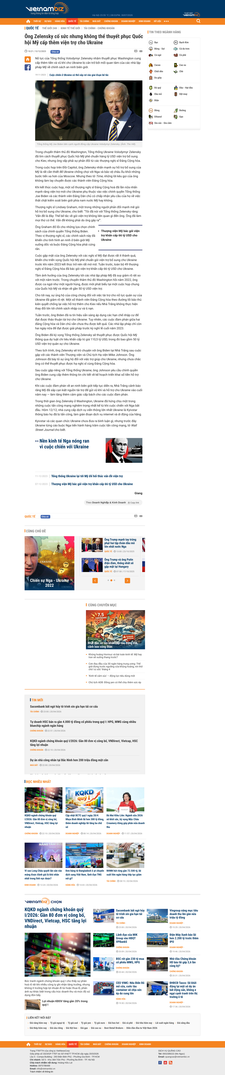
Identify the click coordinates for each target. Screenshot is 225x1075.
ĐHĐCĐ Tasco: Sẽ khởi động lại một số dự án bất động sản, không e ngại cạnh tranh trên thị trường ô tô (183, 990)
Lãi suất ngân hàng (164, 1023)
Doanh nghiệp (72, 833)
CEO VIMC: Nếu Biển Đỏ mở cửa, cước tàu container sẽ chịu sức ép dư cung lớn (130, 988)
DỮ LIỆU (157, 21)
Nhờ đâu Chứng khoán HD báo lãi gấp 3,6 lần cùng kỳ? (183, 962)
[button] (95, 580)
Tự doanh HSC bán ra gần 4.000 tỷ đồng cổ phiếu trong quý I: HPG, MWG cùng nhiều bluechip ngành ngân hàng (83, 724)
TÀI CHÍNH (84, 21)
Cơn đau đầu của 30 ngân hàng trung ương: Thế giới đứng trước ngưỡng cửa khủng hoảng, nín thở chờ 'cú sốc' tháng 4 (116, 666)
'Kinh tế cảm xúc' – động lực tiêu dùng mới (112, 676)
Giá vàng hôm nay (38, 1023)
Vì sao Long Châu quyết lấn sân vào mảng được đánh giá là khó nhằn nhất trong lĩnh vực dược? (43, 874)
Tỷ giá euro (99, 1023)
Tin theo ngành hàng (165, 32)
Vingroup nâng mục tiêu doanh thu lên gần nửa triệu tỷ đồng (184, 914)
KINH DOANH (144, 21)
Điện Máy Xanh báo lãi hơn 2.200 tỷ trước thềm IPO (184, 938)
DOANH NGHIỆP (128, 21)
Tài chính (34, 711)
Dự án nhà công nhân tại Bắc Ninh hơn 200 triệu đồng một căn (69, 760)
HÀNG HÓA (60, 21)
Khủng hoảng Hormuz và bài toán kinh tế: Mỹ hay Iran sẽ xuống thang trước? (115, 656)
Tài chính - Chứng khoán (99, 28)
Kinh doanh (30, 885)
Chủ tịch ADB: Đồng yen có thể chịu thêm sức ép (115, 682)
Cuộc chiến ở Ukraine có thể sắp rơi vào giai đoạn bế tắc (79, 75)
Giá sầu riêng (56, 1028)
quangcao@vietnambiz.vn (177, 1057)
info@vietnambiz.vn (46, 1068)
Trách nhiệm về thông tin (41, 1071)
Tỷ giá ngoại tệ (57, 1023)
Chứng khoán (36, 731)
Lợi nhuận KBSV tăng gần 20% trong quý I (65, 1002)
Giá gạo (84, 1028)
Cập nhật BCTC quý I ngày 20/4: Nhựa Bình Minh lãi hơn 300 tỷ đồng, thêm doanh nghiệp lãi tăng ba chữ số (85, 821)
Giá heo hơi (113, 1023)
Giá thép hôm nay (38, 1028)
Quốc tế (32, 28)
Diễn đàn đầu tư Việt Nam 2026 (141, 1028)
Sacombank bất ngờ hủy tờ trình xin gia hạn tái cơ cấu (64, 706)
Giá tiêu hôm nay (144, 1023)
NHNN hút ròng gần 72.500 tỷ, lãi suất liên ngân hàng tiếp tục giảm (124, 872)
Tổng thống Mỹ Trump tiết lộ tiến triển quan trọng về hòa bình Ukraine (97, 543)
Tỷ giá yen (86, 1023)
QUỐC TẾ (72, 21)
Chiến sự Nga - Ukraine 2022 (49, 583)
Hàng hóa (70, 885)
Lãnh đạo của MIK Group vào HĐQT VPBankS (126, 938)
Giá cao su (96, 1028)
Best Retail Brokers (113, 1028)
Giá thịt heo (71, 1028)
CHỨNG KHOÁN (111, 21)
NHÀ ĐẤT (96, 21)
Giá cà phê (127, 1023)
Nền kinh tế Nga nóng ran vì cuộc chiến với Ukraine (64, 444)
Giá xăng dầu (183, 1023)
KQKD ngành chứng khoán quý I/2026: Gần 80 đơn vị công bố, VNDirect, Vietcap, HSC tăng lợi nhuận (84, 743)
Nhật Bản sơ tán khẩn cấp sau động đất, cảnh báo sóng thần (113, 645)
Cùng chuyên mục (102, 605)
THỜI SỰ (37, 21)
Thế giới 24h (49, 28)
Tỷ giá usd (73, 1023)
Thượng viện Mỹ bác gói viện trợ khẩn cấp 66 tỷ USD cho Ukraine (120, 235)
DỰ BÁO (48, 21)
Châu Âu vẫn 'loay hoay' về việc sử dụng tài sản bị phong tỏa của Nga (95, 563)
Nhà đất (34, 765)
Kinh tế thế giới (70, 28)
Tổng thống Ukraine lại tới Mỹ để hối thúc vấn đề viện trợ (87, 476)
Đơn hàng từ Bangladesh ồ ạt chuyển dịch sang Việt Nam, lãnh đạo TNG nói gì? (85, 874)
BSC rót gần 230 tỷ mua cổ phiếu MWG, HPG (130, 960)
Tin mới (37, 700)
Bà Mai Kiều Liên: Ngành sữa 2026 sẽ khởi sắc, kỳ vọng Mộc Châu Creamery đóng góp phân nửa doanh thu (126, 821)
